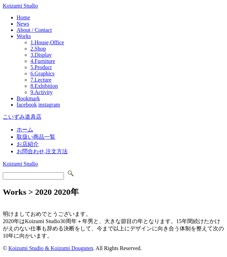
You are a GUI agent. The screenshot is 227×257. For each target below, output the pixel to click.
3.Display (41, 55)
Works (24, 36)
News (23, 24)
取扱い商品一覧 (36, 137)
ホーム (25, 129)
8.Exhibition (44, 86)
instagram (49, 105)
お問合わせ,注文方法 (42, 151)
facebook (27, 105)
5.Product (41, 67)
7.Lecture (40, 80)
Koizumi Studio (20, 6)
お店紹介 (28, 144)
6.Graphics (42, 73)
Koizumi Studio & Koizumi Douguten (50, 248)
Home (23, 17)
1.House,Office (47, 42)
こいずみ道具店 (22, 117)
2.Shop (38, 49)
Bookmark (28, 98)
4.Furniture (42, 61)
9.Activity (41, 92)
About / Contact (34, 30)
